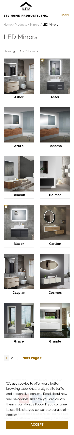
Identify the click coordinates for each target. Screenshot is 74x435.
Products (21, 24)
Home (8, 24)
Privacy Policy (33, 404)
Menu (63, 15)
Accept (37, 424)
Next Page (32, 358)
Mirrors (34, 24)
